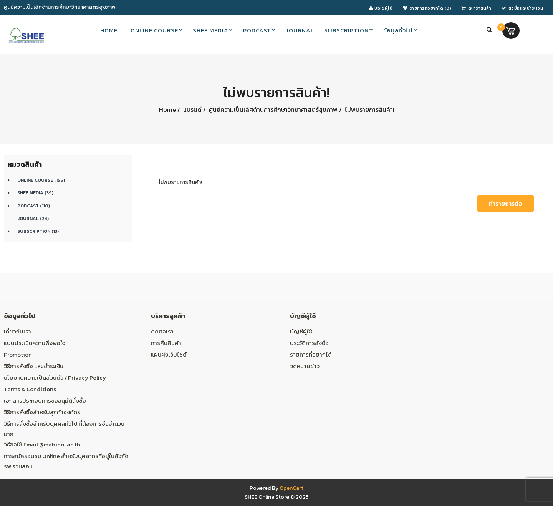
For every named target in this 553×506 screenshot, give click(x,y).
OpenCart (291, 488)
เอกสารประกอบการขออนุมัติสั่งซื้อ (45, 400)
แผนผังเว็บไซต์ (169, 354)
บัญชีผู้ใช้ (301, 331)
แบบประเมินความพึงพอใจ (34, 342)
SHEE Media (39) (35, 192)
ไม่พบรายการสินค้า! (368, 109)
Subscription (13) (38, 231)
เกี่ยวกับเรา (17, 331)
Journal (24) (33, 218)
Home (167, 109)
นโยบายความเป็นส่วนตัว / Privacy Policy (55, 377)
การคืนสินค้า (166, 342)
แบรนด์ (192, 109)
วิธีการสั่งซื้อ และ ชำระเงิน (33, 366)
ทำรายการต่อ (505, 203)
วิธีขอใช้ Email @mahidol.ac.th (42, 444)
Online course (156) (41, 180)
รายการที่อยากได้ (311, 354)
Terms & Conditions (30, 389)
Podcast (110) (33, 205)
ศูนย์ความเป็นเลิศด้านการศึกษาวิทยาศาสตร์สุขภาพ (272, 109)
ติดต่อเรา (162, 331)
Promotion (18, 354)
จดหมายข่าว (305, 366)
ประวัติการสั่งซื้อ (309, 342)
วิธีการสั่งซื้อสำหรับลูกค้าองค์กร (42, 412)
